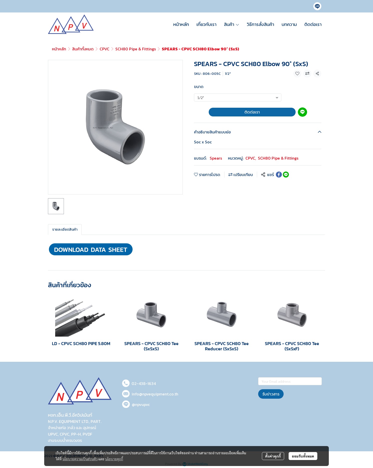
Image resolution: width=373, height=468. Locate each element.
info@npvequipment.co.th (155, 394)
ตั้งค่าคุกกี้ (273, 456)
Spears (216, 158)
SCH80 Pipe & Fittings (135, 49)
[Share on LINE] (286, 175)
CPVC (104, 49)
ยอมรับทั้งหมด (303, 456)
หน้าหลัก (59, 49)
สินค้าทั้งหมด (83, 49)
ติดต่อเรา (252, 112)
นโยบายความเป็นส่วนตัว (80, 459)
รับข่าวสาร (270, 394)
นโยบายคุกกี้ (114, 459)
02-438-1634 (144, 383)
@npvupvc (141, 404)
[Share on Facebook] (279, 175)
